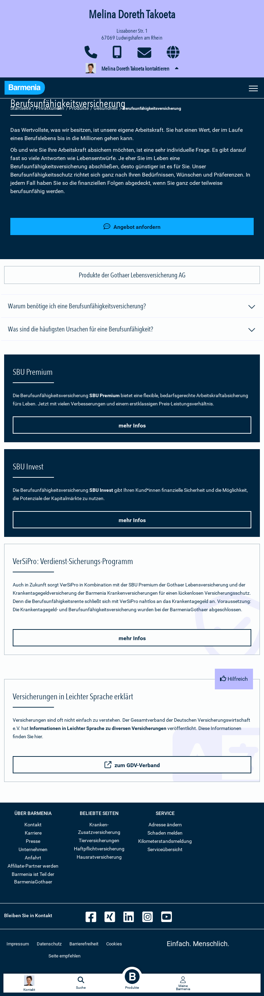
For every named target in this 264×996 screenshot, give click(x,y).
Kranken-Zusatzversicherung (99, 828)
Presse (33, 841)
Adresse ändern (165, 824)
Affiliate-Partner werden (33, 866)
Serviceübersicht (165, 849)
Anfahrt (33, 857)
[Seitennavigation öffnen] (253, 87)
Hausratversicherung (99, 857)
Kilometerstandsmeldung (165, 841)
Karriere (33, 833)
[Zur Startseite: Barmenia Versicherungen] (24, 88)
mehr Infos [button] (132, 425)
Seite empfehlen (64, 955)
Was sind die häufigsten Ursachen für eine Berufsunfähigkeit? (132, 330)
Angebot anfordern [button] (132, 226)
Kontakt (33, 824)
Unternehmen (33, 849)
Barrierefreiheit (83, 943)
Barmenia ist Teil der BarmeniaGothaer (33, 877)
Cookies (114, 943)
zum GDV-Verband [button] (132, 765)
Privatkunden (50, 108)
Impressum (18, 943)
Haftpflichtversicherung (99, 848)
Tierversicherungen (99, 840)
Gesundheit (106, 108)
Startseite (20, 108)
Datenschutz (49, 943)
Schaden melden (165, 833)
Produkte (79, 108)
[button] (132, 68)
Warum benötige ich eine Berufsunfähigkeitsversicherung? (132, 307)
